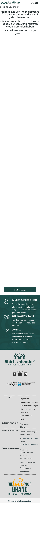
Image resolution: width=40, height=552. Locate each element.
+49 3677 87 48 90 (30, 438)
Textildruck (24, 424)
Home (2, 7)
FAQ (22, 419)
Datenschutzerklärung (29, 402)
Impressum (24, 399)
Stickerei (23, 427)
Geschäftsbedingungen (29, 406)
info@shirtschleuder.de (29, 444)
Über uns (23, 409)
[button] (19, 359)
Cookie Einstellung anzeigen (20, 501)
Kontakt (32, 409)
